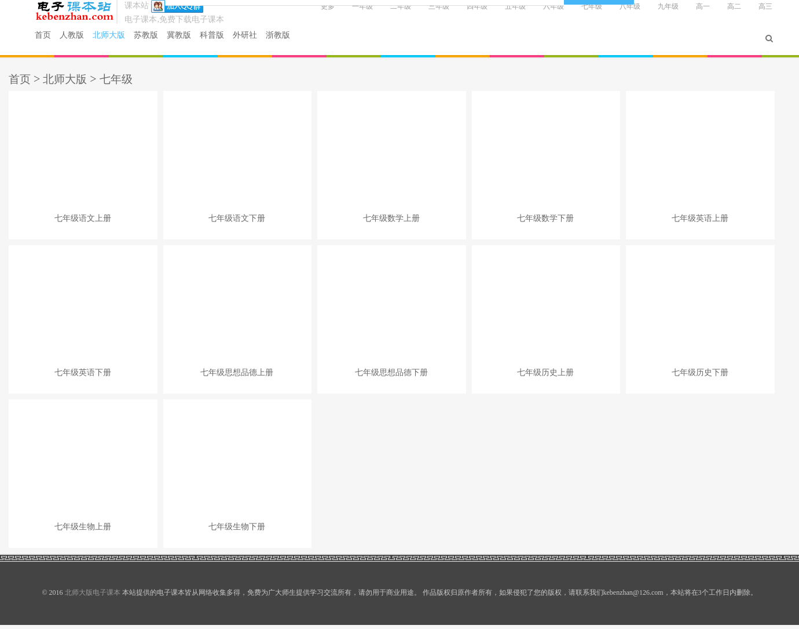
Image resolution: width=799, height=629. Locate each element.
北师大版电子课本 (88, 18)
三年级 (423, 13)
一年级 (347, 13)
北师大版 (120, 42)
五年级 (500, 13)
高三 (749, 13)
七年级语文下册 (237, 222)
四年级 (461, 13)
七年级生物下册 (237, 530)
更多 (312, 13)
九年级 (652, 13)
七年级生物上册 (82, 530)
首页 (57, 42)
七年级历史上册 (546, 376)
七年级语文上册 (82, 222)
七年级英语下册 (82, 376)
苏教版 (158, 42)
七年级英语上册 (700, 222)
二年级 (385, 13)
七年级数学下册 (546, 222)
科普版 (224, 42)
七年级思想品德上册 (237, 376)
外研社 (257, 42)
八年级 (614, 13)
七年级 (576, 13)
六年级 (538, 13)
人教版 (83, 42)
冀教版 (191, 42)
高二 (718, 13)
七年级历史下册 (700, 376)
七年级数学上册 (391, 222)
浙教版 (290, 42)
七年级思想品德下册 (391, 376)
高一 (687, 13)
